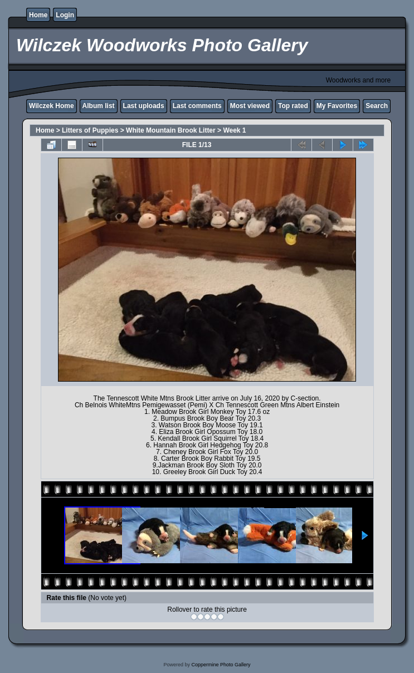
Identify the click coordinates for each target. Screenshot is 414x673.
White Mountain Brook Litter (171, 130)
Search (377, 106)
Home (38, 15)
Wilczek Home (51, 106)
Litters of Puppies (90, 130)
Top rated (293, 106)
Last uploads (143, 106)
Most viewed (250, 106)
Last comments (197, 106)
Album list (98, 106)
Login (65, 15)
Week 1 (234, 130)
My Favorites (336, 106)
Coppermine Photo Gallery (220, 664)
